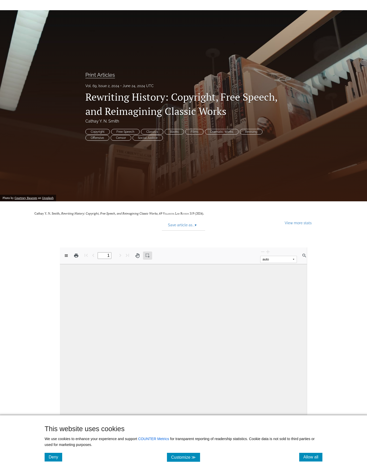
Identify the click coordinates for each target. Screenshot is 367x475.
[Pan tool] (137, 256)
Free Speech (125, 132)
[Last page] (127, 255)
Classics (152, 132)
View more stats (298, 223)
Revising (251, 132)
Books (174, 132)
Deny (55, 457)
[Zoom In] (268, 251)
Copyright (97, 132)
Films (194, 132)
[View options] (66, 255)
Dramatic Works (221, 132)
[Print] (76, 256)
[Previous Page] (93, 255)
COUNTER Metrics (153, 439)
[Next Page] (120, 255)
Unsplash (48, 198)
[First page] (86, 255)
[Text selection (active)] (147, 256)
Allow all (312, 457)
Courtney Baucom (26, 198)
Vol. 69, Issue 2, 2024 (102, 86)
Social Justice (148, 138)
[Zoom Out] (263, 251)
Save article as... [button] (182, 225)
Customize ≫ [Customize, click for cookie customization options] (185, 457)
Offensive (97, 138)
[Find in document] (304, 256)
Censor (121, 138)
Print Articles (100, 75)
